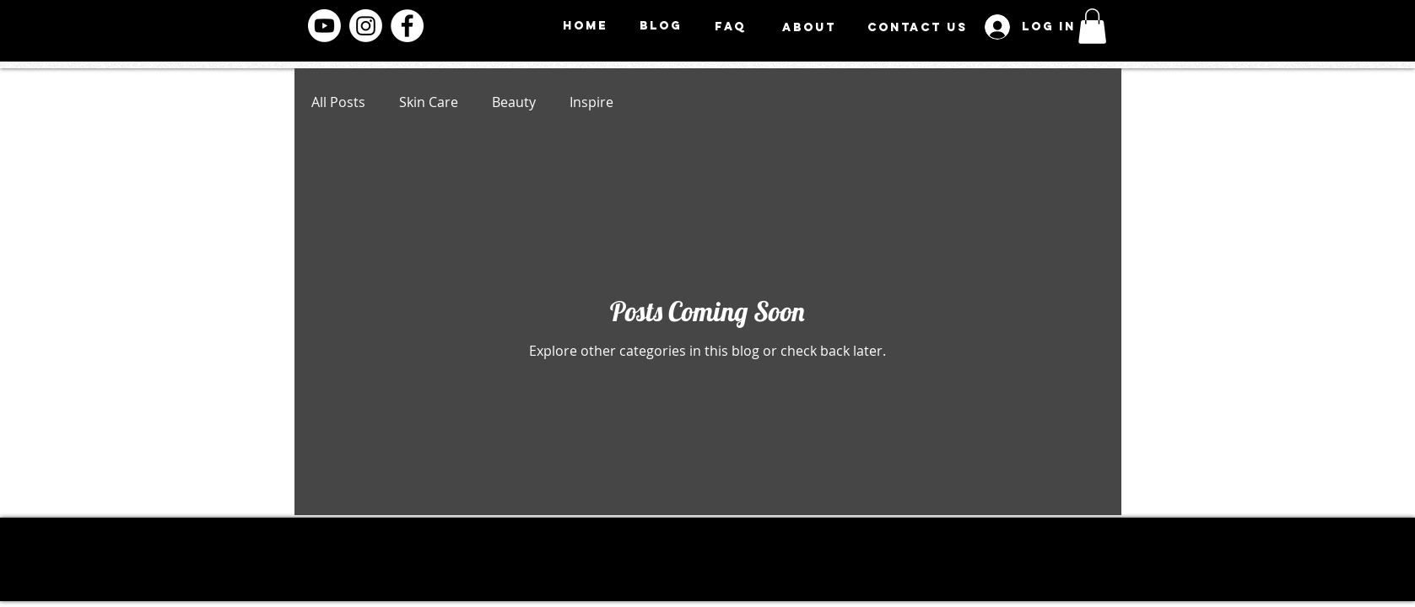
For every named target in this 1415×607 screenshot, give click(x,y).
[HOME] (585, 25)
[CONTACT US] (918, 27)
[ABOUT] (809, 27)
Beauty (514, 102)
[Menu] (1182, 30)
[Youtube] (324, 25)
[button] (1092, 26)
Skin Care (428, 102)
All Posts (338, 102)
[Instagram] (365, 25)
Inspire (591, 102)
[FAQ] (731, 26)
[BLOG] (660, 25)
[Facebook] (407, 25)
